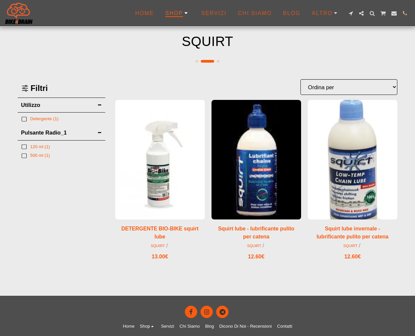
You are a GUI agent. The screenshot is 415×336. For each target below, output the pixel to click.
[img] (160, 159)
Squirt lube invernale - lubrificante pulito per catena (352, 233)
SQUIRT (158, 246)
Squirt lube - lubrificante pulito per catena (256, 233)
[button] (351, 13)
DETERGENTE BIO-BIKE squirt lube (160, 233)
